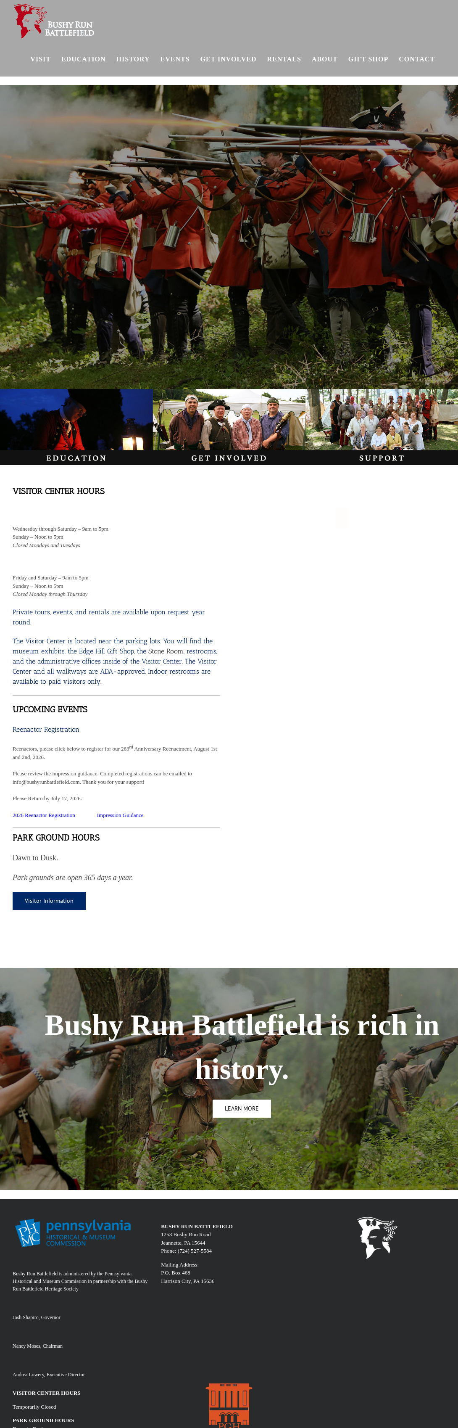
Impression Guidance (120, 815)
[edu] (76, 392)
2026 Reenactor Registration (44, 815)
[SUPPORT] (381, 392)
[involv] (229, 392)
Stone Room (166, 651)
